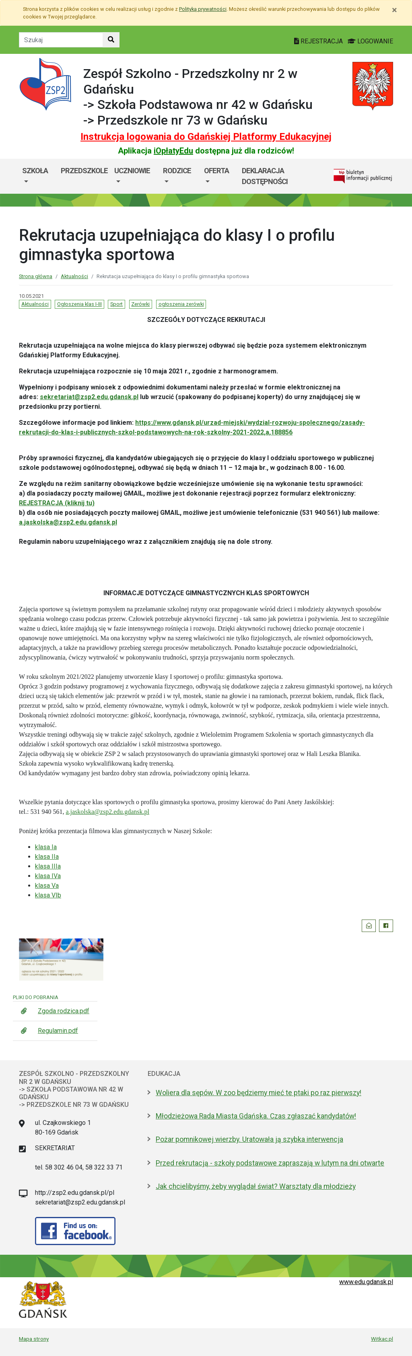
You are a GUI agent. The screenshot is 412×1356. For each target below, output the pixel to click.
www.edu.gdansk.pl (366, 1282)
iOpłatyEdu (173, 151)
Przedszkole (84, 170)
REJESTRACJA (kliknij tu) (57, 503)
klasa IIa (47, 856)
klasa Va (47, 885)
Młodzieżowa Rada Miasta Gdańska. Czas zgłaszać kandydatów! (256, 1116)
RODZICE (177, 170)
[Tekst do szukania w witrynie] (61, 39)
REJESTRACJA (319, 41)
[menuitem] (38, 176)
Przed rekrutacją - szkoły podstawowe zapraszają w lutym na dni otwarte (270, 1163)
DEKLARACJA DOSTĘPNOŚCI (265, 176)
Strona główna (35, 276)
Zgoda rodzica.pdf (63, 1011)
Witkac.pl (382, 1339)
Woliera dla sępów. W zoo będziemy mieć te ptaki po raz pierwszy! (258, 1093)
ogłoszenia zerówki (181, 304)
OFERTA (216, 170)
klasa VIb (48, 895)
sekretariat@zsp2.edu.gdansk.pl (89, 397)
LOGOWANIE (370, 41)
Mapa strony (34, 1339)
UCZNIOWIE (132, 170)
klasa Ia (46, 847)
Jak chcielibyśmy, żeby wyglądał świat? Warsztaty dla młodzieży (256, 1186)
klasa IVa (48, 876)
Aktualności (74, 276)
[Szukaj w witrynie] (111, 39)
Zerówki (140, 304)
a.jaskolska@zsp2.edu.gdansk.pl (68, 522)
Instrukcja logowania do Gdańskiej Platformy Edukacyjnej (206, 136)
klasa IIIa (48, 866)
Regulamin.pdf (58, 1030)
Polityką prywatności (203, 9)
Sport (116, 304)
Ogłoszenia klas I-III (79, 304)
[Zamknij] (394, 10)
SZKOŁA (35, 170)
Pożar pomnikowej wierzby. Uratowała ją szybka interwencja (249, 1139)
